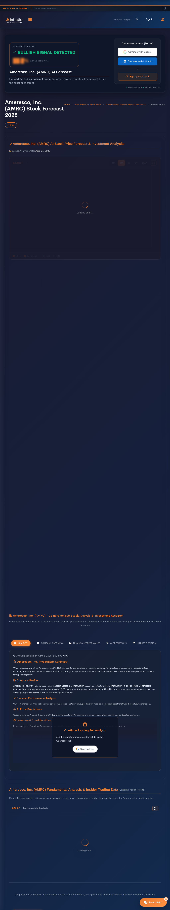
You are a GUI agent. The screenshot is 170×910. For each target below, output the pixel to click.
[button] (153, 902)
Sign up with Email (137, 76)
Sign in (149, 19)
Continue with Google (137, 52)
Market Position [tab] (144, 643)
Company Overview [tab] (50, 643)
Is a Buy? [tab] (21, 643)
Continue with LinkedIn (137, 61)
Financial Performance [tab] (84, 643)
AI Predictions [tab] (116, 643)
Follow (11, 125)
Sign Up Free (85, 749)
